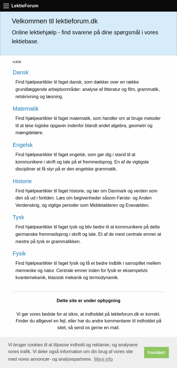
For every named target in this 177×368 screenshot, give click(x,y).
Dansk (21, 72)
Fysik (19, 253)
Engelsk (23, 145)
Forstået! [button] (156, 352)
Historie (22, 181)
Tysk (18, 217)
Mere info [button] (103, 359)
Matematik (26, 109)
